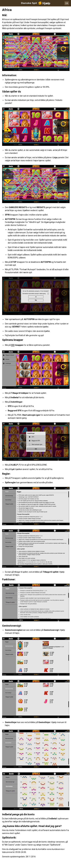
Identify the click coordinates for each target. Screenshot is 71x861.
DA (66, 3)
